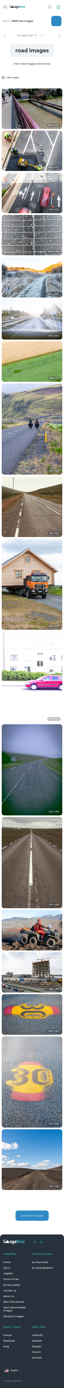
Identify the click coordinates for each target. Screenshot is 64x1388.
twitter (7, 1335)
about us (8, 1296)
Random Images (13, 1316)
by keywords (40, 1262)
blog (6, 1346)
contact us (9, 1290)
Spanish (37, 1340)
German (37, 1357)
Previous (5, 35)
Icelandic (37, 1335)
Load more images (32, 1215)
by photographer (42, 1267)
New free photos (13, 1301)
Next (59, 35)
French (36, 1352)
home (7, 1262)
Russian (36, 1346)
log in (6, 1267)
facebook (9, 1340)
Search (56, 21)
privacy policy (11, 1284)
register (8, 1273)
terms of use (11, 1279)
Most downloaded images (14, 1309)
